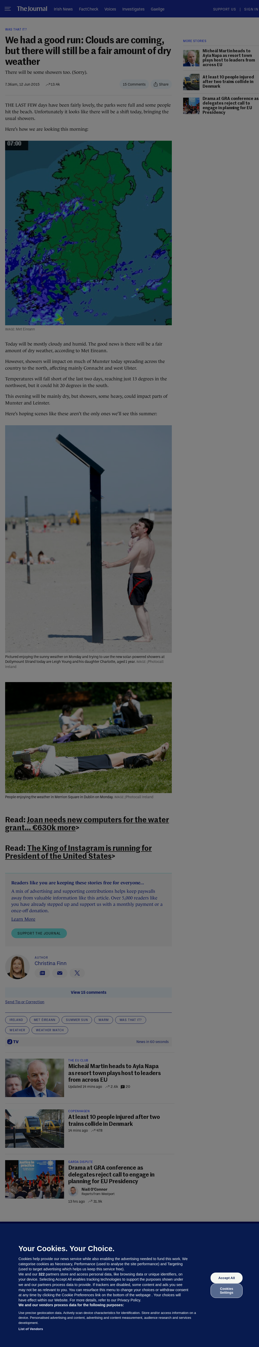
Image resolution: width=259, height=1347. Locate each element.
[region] (129, 1285)
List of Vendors (30, 1329)
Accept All (226, 1278)
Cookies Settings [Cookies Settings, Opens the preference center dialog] (226, 1290)
